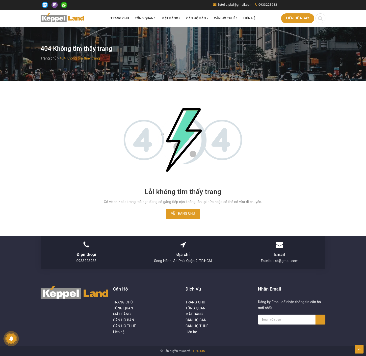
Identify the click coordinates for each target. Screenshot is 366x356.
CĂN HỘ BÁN (197, 18)
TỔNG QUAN (145, 18)
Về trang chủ (183, 213)
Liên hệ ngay (297, 18)
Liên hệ (249, 18)
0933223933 (267, 4)
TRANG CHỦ (119, 18)
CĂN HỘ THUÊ (225, 18)
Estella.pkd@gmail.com (234, 4)
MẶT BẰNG (170, 18)
